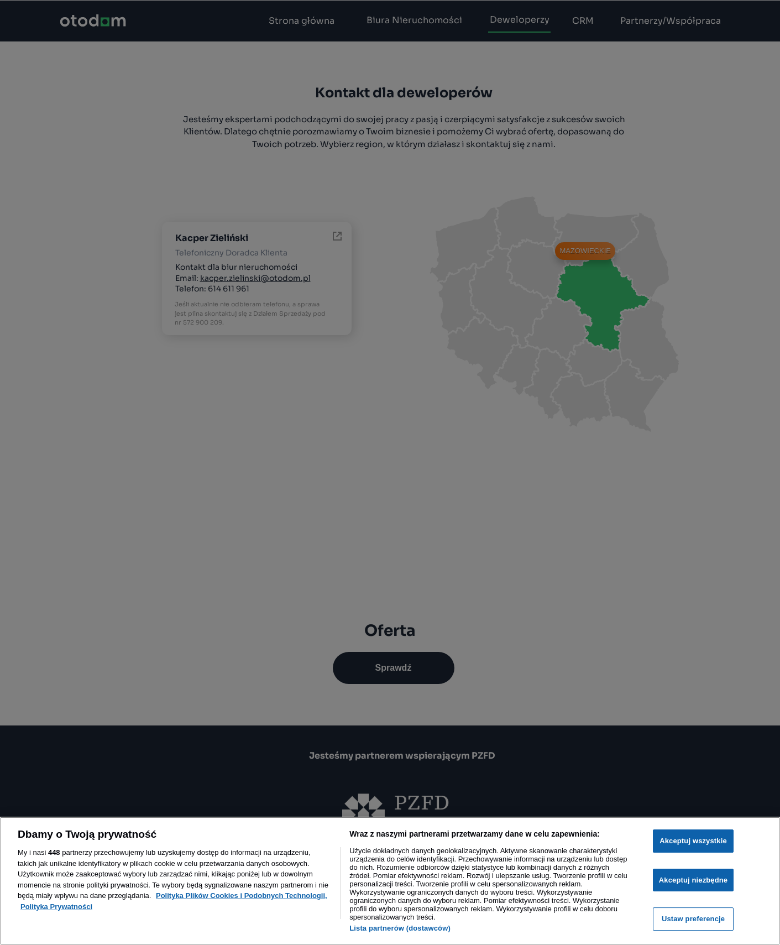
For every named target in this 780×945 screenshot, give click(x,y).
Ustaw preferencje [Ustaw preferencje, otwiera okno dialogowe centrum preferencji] (693, 919)
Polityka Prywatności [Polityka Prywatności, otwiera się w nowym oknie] (56, 906)
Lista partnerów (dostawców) (400, 928)
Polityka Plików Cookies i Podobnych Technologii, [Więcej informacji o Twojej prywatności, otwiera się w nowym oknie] (241, 895)
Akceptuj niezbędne (693, 880)
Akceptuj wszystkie (693, 841)
